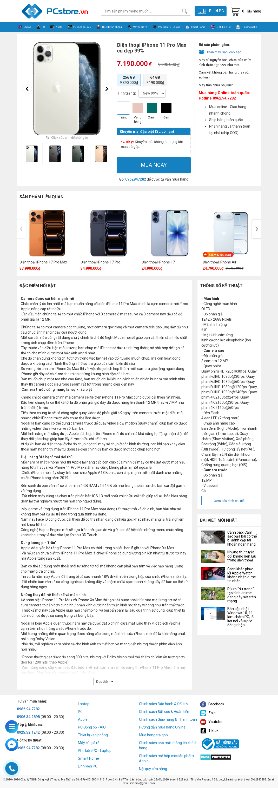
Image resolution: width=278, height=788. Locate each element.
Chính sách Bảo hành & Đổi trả (163, 704)
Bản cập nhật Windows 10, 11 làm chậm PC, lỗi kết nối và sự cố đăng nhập (240, 617)
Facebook (212, 704)
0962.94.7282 (28, 709)
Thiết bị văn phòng (93, 735)
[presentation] (27, 89)
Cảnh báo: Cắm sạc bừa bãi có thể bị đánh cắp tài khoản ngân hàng (242, 538)
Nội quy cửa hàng (153, 769)
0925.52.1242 (28, 732)
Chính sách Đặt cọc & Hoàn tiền (164, 712)
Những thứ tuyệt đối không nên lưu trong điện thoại (241, 556)
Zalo (208, 713)
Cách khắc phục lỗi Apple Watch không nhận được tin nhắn (241, 575)
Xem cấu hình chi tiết (229, 501)
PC (80, 712)
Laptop (83, 704)
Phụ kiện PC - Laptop (94, 751)
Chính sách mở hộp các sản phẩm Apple (166, 758)
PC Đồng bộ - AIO (92, 727)
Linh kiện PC (87, 766)
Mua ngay (154, 165)
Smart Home (88, 758)
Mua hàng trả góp (153, 735)
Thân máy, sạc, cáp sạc (224, 52)
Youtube (211, 722)
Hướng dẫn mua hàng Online (162, 727)
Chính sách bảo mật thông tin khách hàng (168, 745)
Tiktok (209, 731)
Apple (83, 719)
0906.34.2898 (28, 717)
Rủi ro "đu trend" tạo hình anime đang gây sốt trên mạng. (241, 595)
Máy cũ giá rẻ (88, 743)
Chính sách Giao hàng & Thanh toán (168, 719)
